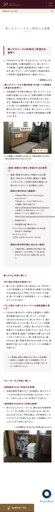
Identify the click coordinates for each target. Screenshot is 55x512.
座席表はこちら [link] (45, 80)
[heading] (11, 4)
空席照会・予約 (19, 508)
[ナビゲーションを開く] (50, 4)
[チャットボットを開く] (47, 495)
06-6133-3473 (19, 234)
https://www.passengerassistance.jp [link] (32, 207)
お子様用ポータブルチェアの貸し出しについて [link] (33, 427)
